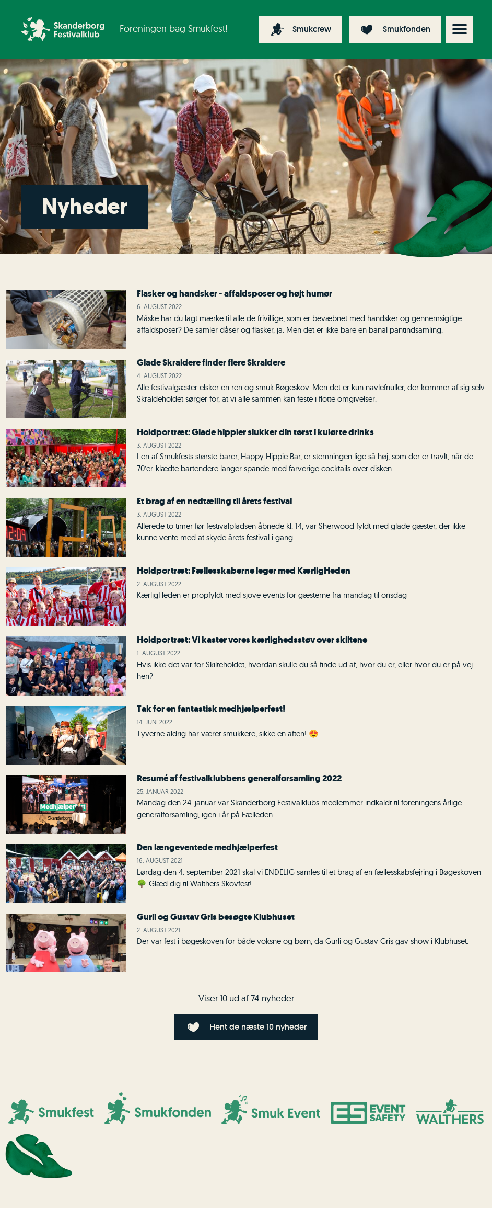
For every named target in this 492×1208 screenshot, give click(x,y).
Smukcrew (311, 29)
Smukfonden (406, 29)
